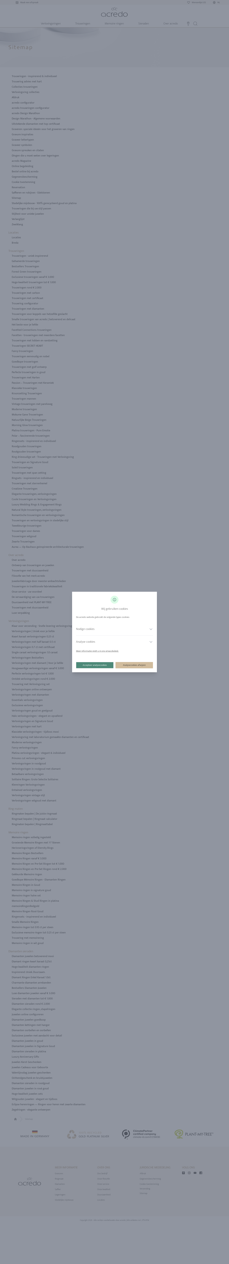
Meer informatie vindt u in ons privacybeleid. (97, 651)
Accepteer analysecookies (95, 665)
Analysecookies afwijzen (134, 665)
